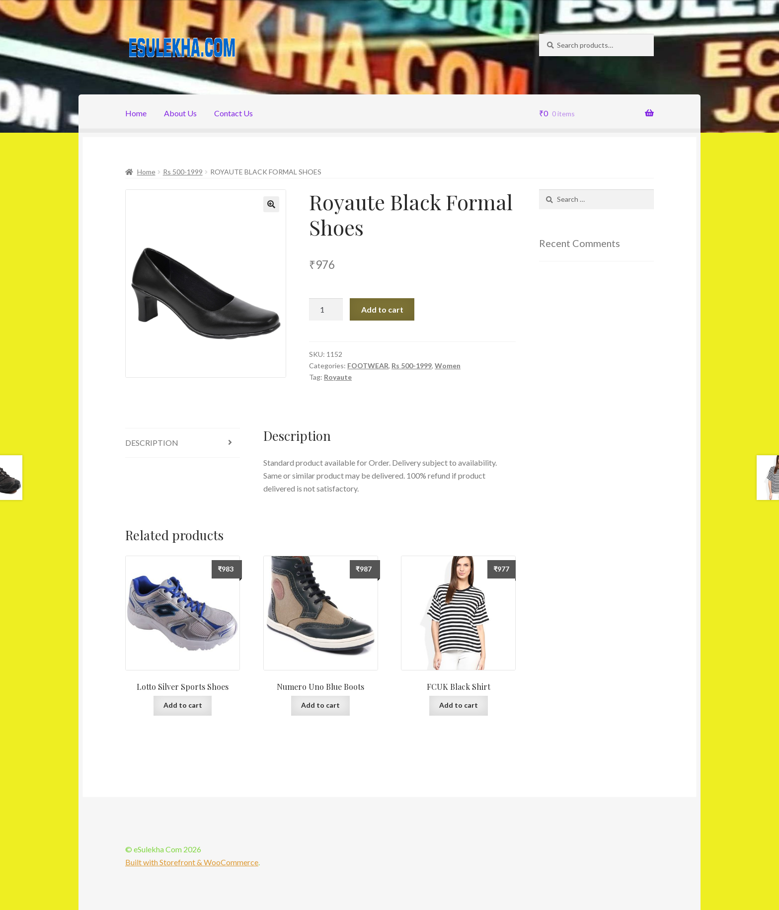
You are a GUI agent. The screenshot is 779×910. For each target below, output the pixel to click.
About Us (180, 113)
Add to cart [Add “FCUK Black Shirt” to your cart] (458, 705)
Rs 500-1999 (183, 171)
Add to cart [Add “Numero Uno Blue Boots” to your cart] (320, 705)
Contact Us (233, 113)
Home (136, 113)
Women (448, 365)
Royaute (338, 377)
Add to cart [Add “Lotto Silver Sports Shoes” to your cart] (182, 705)
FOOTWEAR (368, 365)
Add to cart (382, 309)
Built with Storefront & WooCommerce (191, 862)
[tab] (182, 443)
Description (151, 442)
